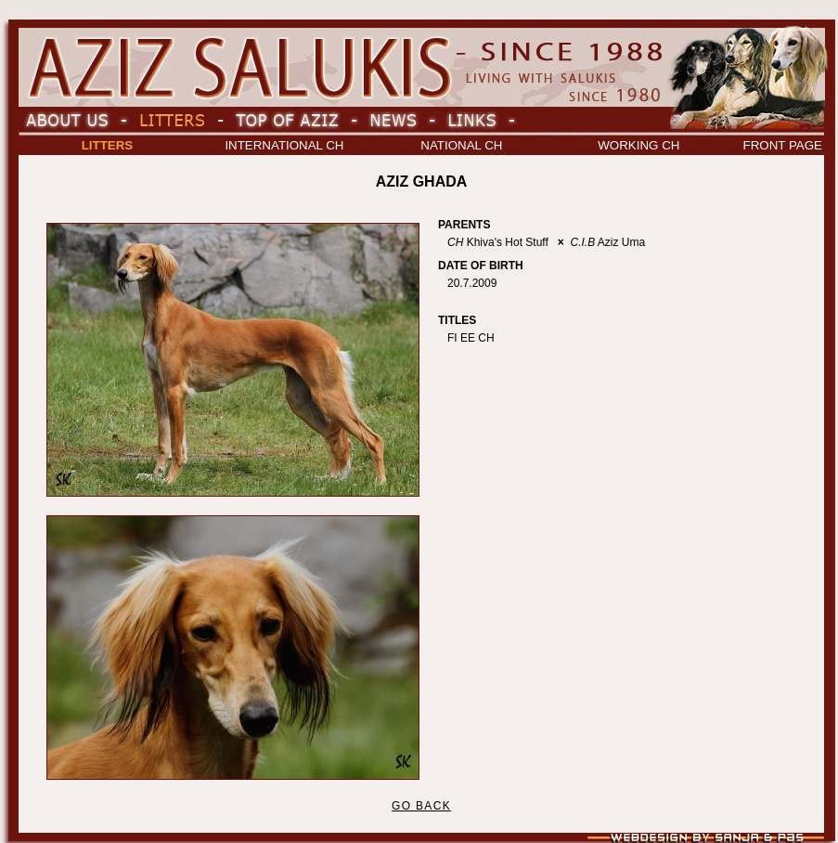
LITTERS (108, 145)
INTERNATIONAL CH (284, 145)
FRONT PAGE (782, 145)
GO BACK (421, 805)
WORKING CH (638, 145)
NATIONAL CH (461, 145)
